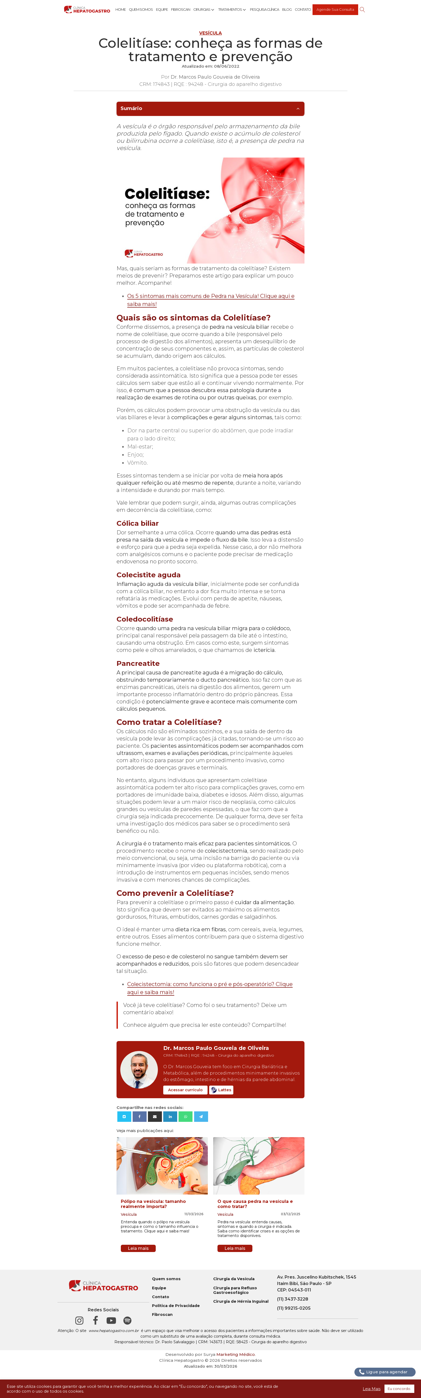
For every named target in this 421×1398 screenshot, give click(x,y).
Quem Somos (141, 9)
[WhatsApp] (186, 1116)
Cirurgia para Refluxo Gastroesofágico (235, 1290)
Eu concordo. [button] (399, 1388)
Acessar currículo (185, 1089)
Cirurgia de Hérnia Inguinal (240, 1301)
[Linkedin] (170, 1116)
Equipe (162, 9)
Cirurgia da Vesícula (234, 1279)
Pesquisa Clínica (264, 9)
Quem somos (166, 1279)
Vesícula (210, 33)
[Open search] (362, 10)
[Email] (155, 1116)
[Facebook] (140, 1116)
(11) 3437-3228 (292, 1299)
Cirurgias (204, 9)
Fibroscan (180, 9)
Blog (287, 9)
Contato (303, 9)
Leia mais (138, 1248)
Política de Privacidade (176, 1306)
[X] (124, 1116)
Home (120, 9)
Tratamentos (232, 9)
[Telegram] (201, 1116)
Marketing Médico (235, 1354)
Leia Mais (371, 1388)
